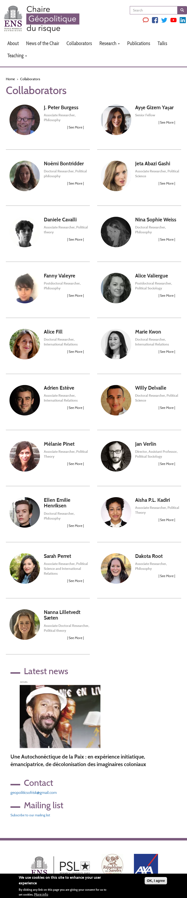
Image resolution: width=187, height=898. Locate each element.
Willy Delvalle (150, 388)
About (13, 43)
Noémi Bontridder (64, 163)
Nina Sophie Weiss (155, 220)
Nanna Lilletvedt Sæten (62, 615)
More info (41, 894)
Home (10, 79)
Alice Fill (53, 332)
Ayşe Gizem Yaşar (154, 107)
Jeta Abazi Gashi (152, 163)
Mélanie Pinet (59, 444)
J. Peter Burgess (61, 107)
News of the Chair (42, 43)
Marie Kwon (148, 332)
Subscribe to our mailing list (30, 815)
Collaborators (79, 43)
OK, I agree (156, 881)
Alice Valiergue (151, 276)
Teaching (17, 55)
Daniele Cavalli (60, 220)
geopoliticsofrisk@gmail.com (33, 792)
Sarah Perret (57, 556)
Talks (162, 43)
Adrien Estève (59, 388)
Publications (138, 43)
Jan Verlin (145, 444)
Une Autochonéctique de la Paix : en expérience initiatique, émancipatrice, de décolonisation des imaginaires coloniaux (78, 760)
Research (109, 43)
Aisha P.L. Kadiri (152, 500)
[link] (48, 125)
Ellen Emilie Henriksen (57, 503)
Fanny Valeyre (59, 276)
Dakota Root (149, 556)
